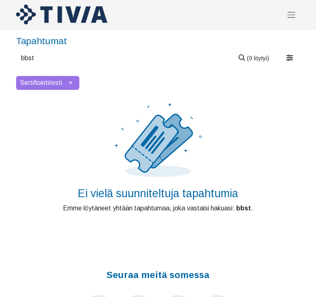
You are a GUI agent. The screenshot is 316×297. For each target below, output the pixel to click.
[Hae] (254, 58)
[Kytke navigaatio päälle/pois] (291, 15)
